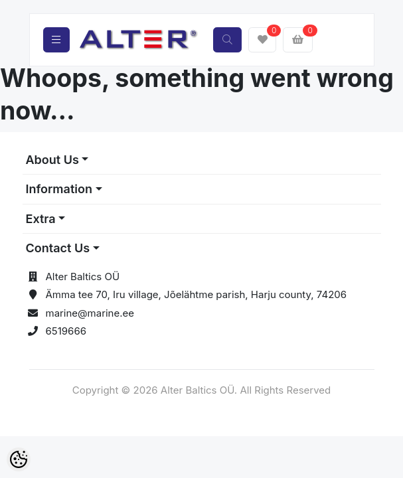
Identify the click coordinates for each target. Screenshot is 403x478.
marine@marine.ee (90, 313)
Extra (41, 219)
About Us (52, 160)
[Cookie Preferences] (19, 459)
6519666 (66, 331)
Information (59, 189)
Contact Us (58, 248)
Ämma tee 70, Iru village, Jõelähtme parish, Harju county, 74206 (196, 294)
